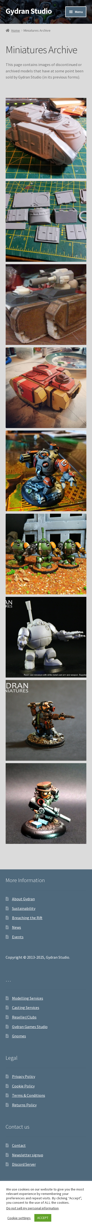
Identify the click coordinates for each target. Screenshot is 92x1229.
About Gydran (23, 898)
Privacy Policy (23, 1076)
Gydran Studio (29, 11)
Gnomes (19, 1035)
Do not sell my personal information (32, 1208)
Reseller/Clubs (24, 1017)
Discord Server (24, 1164)
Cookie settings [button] (19, 1218)
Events (18, 936)
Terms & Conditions (28, 1095)
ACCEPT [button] (42, 1218)
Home (15, 30)
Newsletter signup (27, 1154)
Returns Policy (24, 1104)
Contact (19, 1145)
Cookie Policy (23, 1086)
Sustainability (23, 908)
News (16, 927)
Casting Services (25, 1007)
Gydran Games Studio (30, 1026)
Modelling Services (27, 998)
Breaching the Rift (27, 917)
